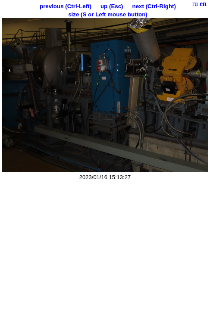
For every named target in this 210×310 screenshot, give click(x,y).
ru (195, 3)
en (203, 3)
